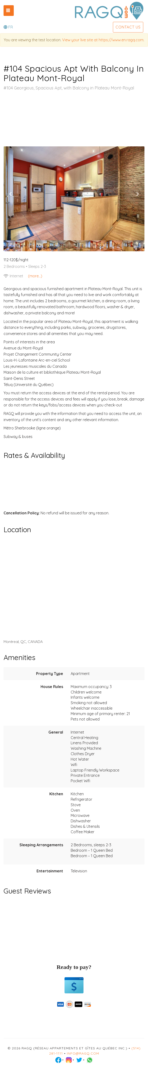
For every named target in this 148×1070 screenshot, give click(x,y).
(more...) (35, 276)
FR (8, 27)
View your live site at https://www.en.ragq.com (102, 39)
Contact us (128, 27)
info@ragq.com (83, 1053)
